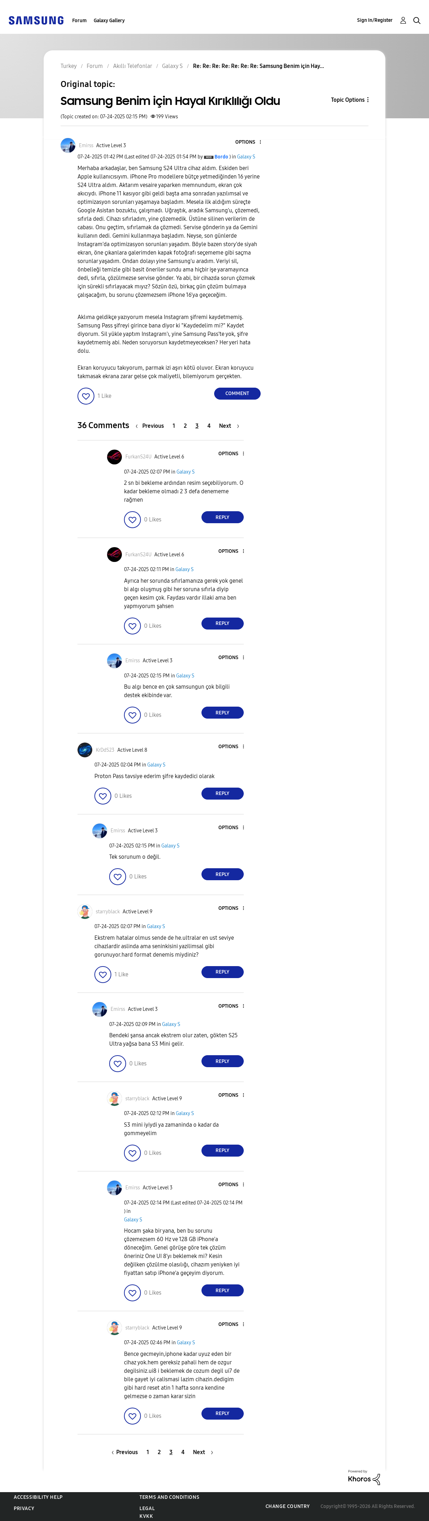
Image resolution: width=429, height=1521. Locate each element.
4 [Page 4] (209, 426)
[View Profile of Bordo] (221, 157)
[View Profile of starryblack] (108, 912)
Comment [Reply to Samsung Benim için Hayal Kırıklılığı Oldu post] (237, 393)
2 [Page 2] (185, 426)
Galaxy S (246, 157)
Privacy (24, 1508)
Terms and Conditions (169, 1497)
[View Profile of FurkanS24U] (138, 457)
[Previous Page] (151, 426)
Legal (147, 1508)
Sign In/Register (375, 20)
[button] (248, 142)
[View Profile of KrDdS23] (105, 750)
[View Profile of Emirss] (86, 146)
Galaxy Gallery (109, 21)
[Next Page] (229, 426)
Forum (79, 21)
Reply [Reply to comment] (222, 517)
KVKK (146, 1516)
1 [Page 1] (174, 426)
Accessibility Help (38, 1497)
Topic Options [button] (348, 99)
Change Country (288, 1506)
